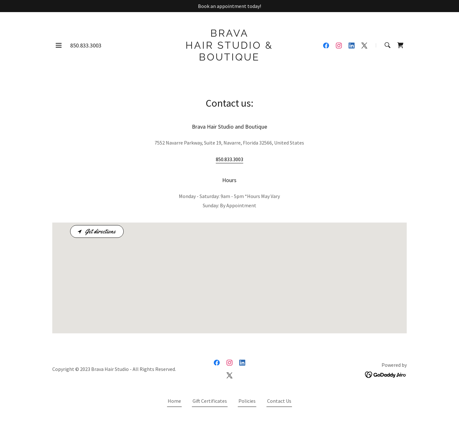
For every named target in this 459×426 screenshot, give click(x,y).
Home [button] (174, 401)
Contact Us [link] (279, 401)
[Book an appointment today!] (229, 6)
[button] (58, 45)
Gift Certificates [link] (210, 401)
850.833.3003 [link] (85, 45)
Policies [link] (247, 401)
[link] (230, 58)
